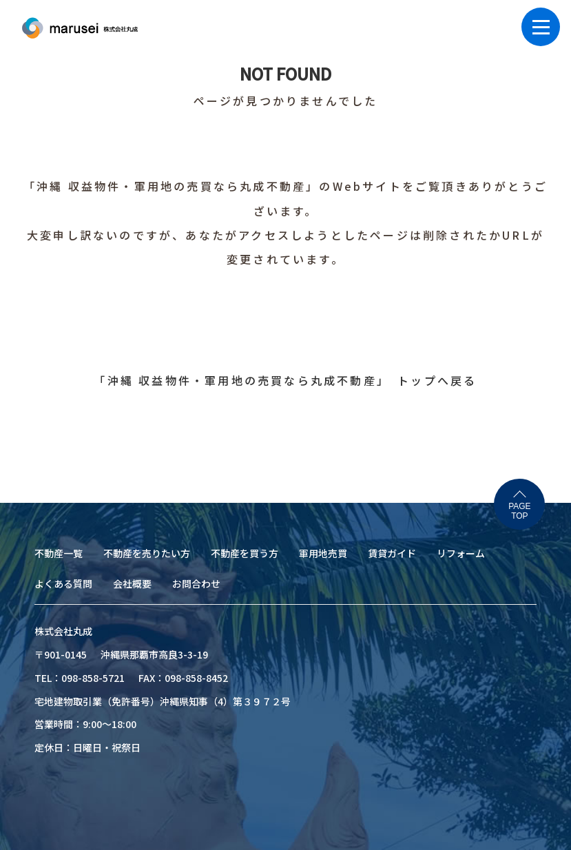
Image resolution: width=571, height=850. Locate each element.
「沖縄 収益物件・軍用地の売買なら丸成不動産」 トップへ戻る (285, 380)
